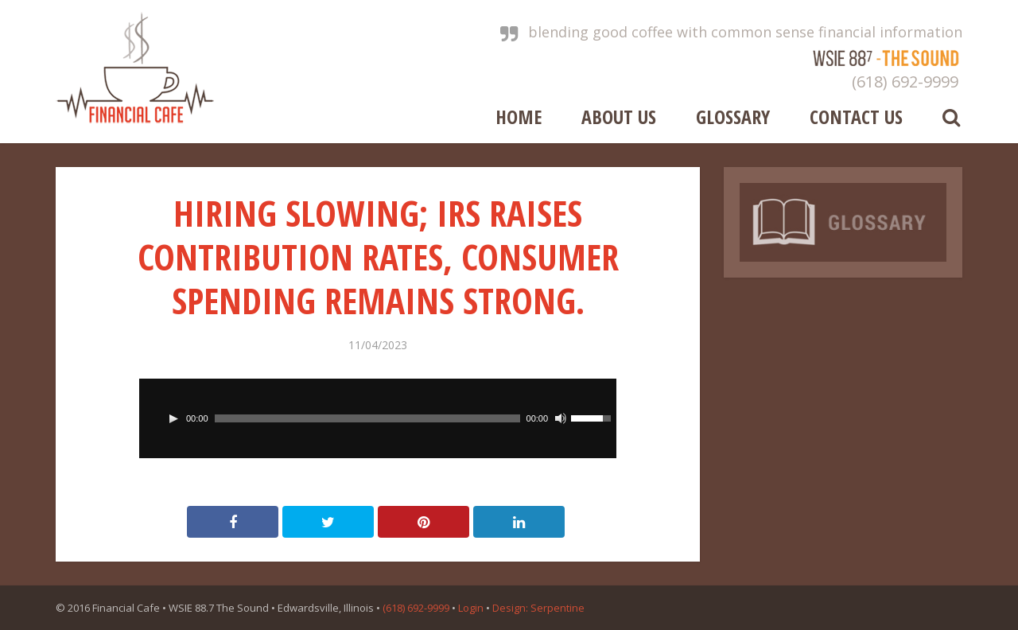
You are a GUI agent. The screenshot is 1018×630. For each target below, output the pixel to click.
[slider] (367, 418)
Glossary (733, 115)
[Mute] (560, 418)
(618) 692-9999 (905, 81)
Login (471, 608)
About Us (618, 115)
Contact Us (856, 115)
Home (518, 115)
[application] (377, 418)
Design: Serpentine (538, 608)
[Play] (173, 418)
